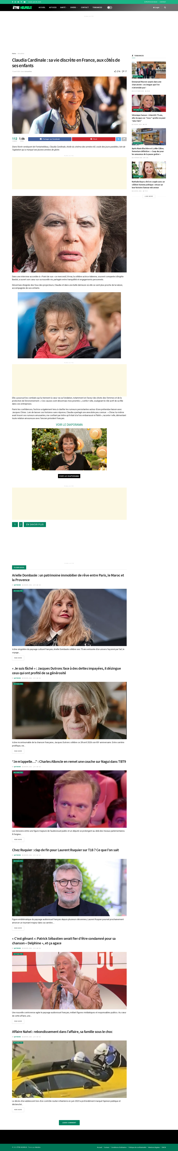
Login (156, 7)
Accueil (42, 7)
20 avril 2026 (136, 191)
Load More (149, 196)
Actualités (21, 53)
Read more (18, 658)
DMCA (164, 1147)
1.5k (39, 585)
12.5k (145, 157)
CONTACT (163, 2)
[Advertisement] (89, 34)
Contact (85, 7)
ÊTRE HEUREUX (22, 1147)
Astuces (53, 7)
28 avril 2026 (27, 585)
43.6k (147, 91)
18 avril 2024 (136, 124)
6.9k (145, 124)
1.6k (39, 767)
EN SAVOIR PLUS (35, 524)
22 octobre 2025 (138, 91)
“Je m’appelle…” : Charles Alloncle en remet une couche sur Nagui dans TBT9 (69, 761)
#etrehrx (37, 1147)
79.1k (145, 191)
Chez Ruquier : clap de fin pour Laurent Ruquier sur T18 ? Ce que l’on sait (65, 850)
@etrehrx (17, 585)
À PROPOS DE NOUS (150, 2)
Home (14, 53)
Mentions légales (154, 1147)
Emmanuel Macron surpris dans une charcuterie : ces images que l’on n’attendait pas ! (146, 84)
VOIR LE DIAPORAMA (69, 425)
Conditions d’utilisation (119, 1147)
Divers (73, 7)
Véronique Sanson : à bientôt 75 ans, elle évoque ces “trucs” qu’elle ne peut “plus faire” (148, 118)
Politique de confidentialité (137, 1147)
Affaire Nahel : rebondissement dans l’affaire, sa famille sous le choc (62, 1031)
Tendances (97, 7)
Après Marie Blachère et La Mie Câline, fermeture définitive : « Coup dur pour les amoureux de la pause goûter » (148, 151)
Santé (62, 7)
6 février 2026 (137, 157)
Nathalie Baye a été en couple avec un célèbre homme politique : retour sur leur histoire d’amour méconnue (148, 184)
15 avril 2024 (16, 71)
